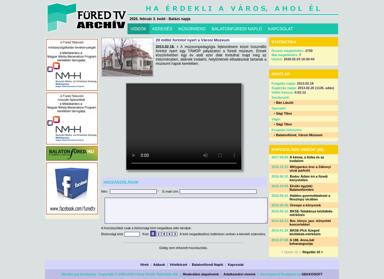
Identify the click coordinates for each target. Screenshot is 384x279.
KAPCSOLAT (280, 28)
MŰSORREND (192, 28)
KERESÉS (162, 28)
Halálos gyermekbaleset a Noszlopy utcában (310, 197)
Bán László (284, 102)
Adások (159, 264)
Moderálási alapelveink (201, 274)
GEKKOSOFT (312, 274)
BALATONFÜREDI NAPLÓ (237, 28)
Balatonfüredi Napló (208, 264)
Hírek (144, 264)
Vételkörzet (179, 264)
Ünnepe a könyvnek (305, 205)
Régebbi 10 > (312, 252)
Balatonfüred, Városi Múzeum (299, 135)
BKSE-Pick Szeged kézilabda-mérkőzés (305, 232)
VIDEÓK (138, 28)
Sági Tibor (284, 113)
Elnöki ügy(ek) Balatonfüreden (302, 187)
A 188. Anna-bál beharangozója (302, 241)
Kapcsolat (236, 264)
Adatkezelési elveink (240, 274)
